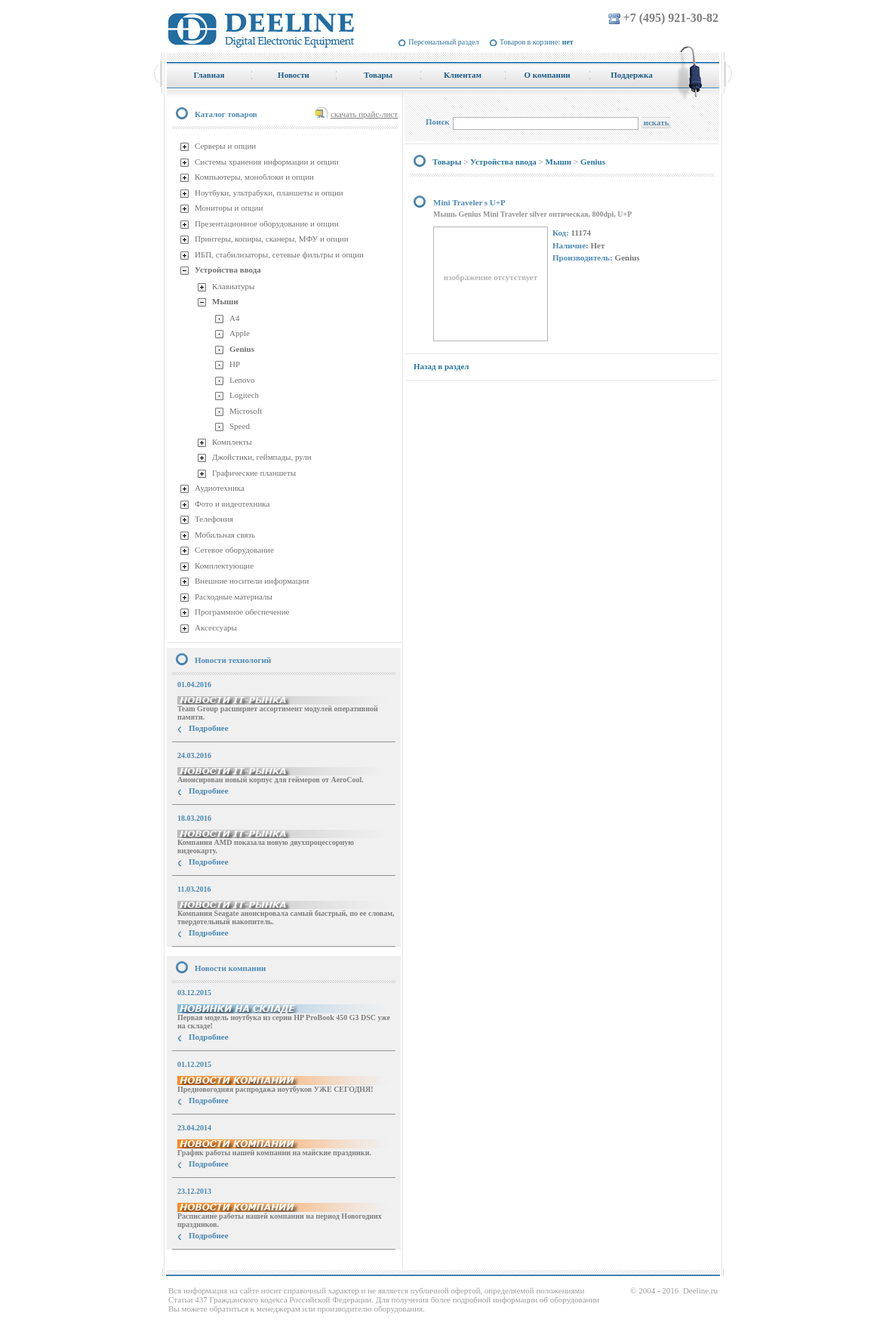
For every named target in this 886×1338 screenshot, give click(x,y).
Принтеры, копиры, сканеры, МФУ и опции (272, 238)
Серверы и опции (225, 145)
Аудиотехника (220, 487)
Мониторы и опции (229, 207)
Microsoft (245, 410)
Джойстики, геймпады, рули (262, 456)
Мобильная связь (225, 534)
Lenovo (242, 379)
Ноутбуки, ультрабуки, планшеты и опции (269, 192)
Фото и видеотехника (232, 503)
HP (234, 363)
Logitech (244, 394)
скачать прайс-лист (364, 114)
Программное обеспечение (242, 611)
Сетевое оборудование (234, 549)
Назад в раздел (441, 366)
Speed (239, 425)
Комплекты (232, 441)
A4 (234, 317)
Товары (446, 161)
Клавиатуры (233, 286)
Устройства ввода (228, 269)
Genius (241, 348)
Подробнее (209, 727)
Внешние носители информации (252, 580)
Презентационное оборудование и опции (267, 223)
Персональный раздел (443, 42)
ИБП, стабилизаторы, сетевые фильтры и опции (279, 254)
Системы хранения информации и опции (267, 161)
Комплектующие (224, 565)
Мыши (225, 301)
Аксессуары (216, 627)
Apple (239, 333)
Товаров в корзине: (537, 42)
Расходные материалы (233, 596)
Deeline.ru (700, 1290)
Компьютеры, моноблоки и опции (254, 176)
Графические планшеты (254, 472)
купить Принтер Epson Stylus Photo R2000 (234, 1263)
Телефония (214, 518)
